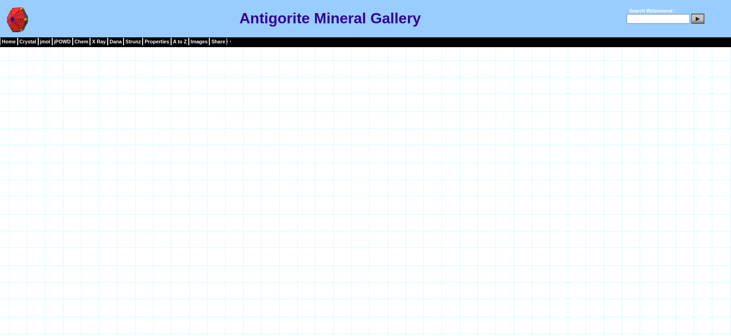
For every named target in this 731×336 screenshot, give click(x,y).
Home (9, 41)
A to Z (180, 41)
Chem (82, 41)
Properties (157, 41)
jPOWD (62, 41)
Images (199, 41)
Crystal (28, 41)
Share (218, 41)
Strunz (133, 41)
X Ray (99, 41)
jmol (45, 41)
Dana (116, 41)
